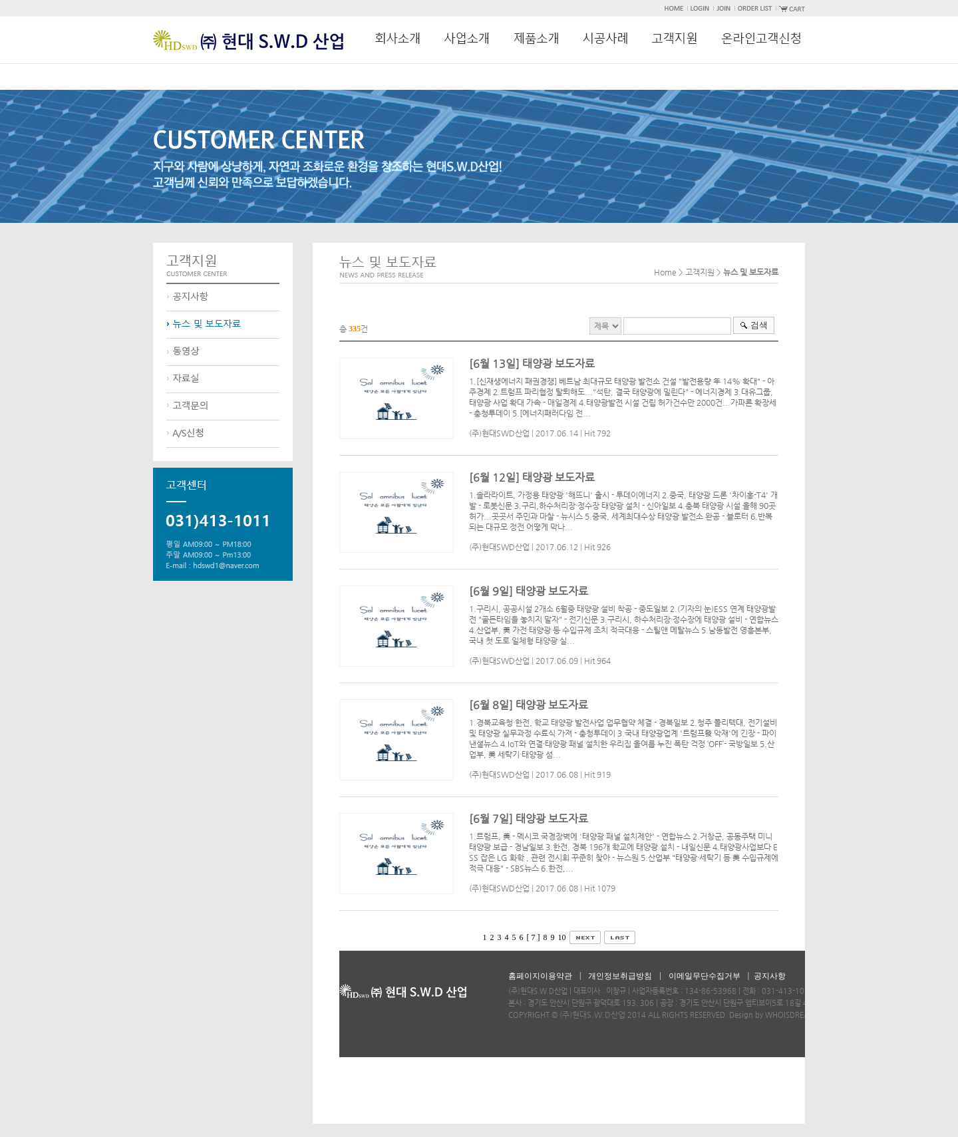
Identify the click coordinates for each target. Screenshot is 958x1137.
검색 (759, 325)
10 (562, 937)
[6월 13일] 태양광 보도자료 (532, 363)
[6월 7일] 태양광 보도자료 (528, 818)
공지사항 (770, 976)
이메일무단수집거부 (704, 976)
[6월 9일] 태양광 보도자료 (528, 591)
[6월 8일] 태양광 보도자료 (528, 705)
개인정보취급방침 (620, 976)
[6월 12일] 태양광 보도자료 (532, 477)
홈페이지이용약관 (540, 976)
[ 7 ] (533, 937)
